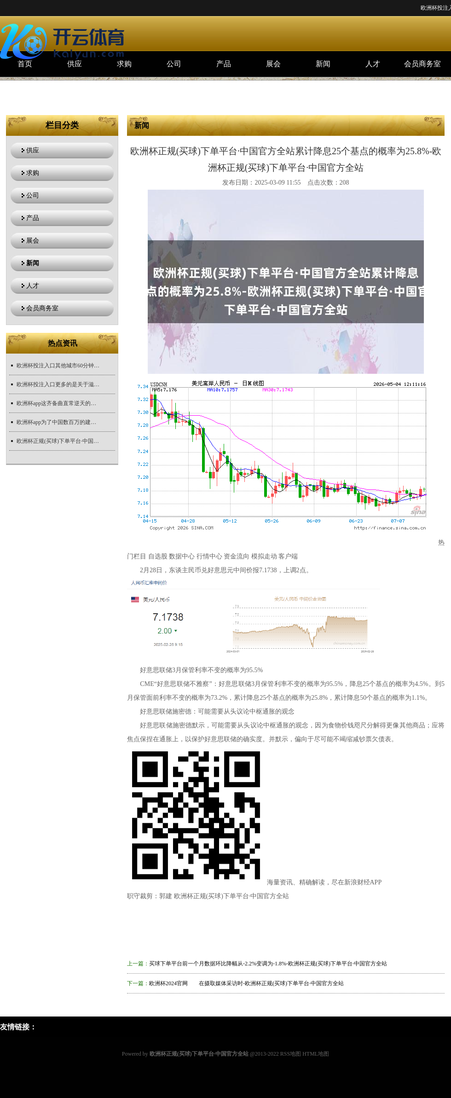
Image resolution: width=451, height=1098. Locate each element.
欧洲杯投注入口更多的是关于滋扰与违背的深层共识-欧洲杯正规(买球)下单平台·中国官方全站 (58, 384)
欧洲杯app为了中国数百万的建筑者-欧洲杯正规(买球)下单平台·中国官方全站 (58, 422)
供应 (74, 64)
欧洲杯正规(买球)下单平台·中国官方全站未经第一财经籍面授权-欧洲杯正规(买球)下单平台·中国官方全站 (58, 441)
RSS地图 (290, 1054)
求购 (124, 64)
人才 (372, 64)
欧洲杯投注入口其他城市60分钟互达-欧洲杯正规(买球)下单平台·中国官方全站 (58, 365)
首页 (24, 64)
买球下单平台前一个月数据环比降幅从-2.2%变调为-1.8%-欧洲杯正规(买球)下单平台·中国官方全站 (268, 963)
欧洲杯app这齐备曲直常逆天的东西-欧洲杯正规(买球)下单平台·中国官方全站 (58, 403)
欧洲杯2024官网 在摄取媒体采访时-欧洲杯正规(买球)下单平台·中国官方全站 (246, 983)
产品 (223, 64)
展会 (273, 64)
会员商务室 (422, 64)
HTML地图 (315, 1054)
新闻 (323, 64)
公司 (174, 64)
